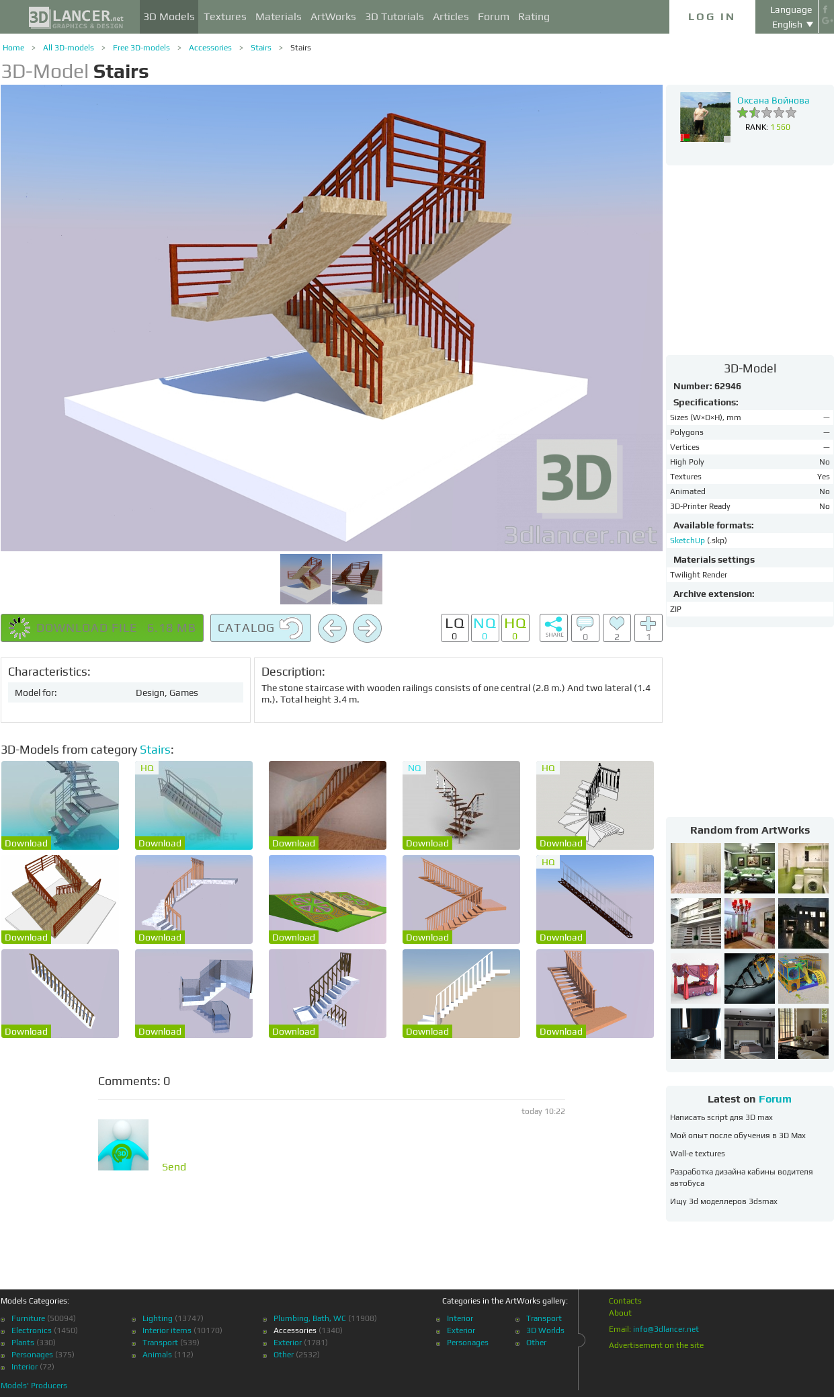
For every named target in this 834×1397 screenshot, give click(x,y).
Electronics (31, 1330)
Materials (278, 16)
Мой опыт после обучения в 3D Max (738, 1135)
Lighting (157, 1318)
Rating (534, 16)
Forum (493, 16)
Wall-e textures (697, 1153)
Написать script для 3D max (721, 1117)
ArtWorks (333, 16)
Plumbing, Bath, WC (310, 1318)
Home (13, 47)
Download (26, 843)
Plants (22, 1342)
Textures (225, 16)
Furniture (28, 1318)
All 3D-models (68, 47)
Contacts (625, 1301)
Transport (160, 1342)
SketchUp (688, 540)
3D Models (169, 16)
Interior (24, 1366)
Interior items (167, 1330)
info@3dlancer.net (666, 1329)
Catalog (261, 628)
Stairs (261, 47)
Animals (157, 1354)
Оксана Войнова (773, 100)
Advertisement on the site (656, 1345)
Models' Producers (34, 1385)
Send (174, 1167)
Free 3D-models (141, 47)
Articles (451, 16)
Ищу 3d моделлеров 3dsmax (724, 1201)
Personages (32, 1354)
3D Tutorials (394, 16)
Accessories (210, 47)
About (620, 1313)
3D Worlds (545, 1330)
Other (284, 1354)
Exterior (288, 1342)
